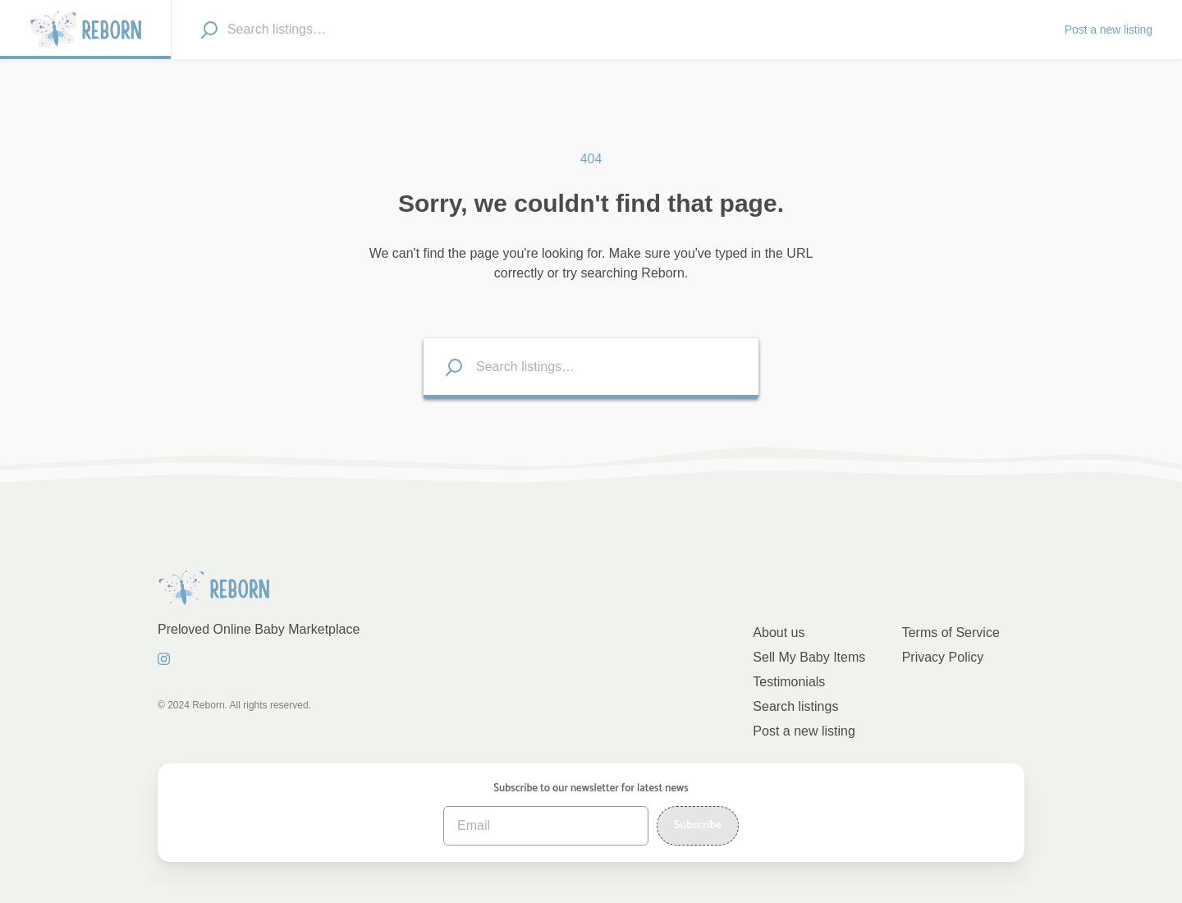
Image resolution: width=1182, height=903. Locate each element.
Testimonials (789, 682)
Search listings (795, 706)
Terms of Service (951, 632)
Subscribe (698, 825)
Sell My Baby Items (809, 657)
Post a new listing (804, 731)
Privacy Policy (943, 657)
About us (778, 632)
